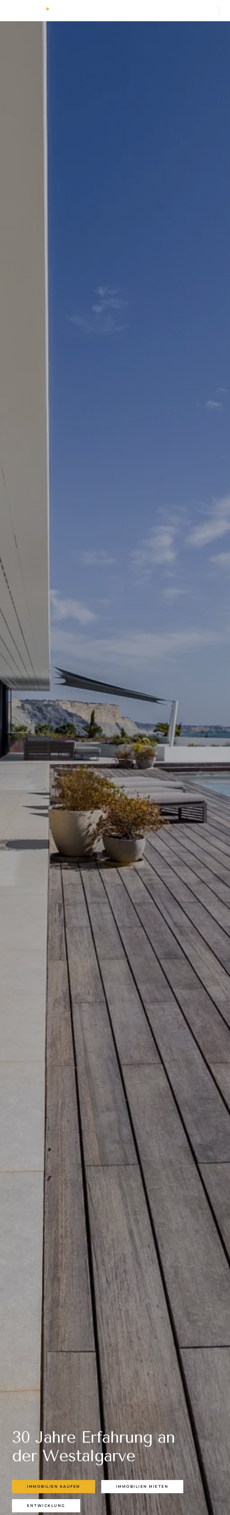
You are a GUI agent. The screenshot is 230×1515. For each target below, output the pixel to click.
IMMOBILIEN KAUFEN (53, 1486)
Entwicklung (46, 1505)
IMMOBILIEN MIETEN (142, 1486)
